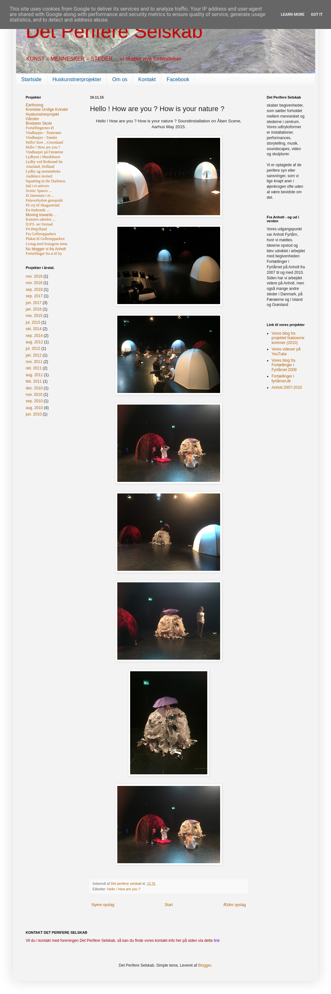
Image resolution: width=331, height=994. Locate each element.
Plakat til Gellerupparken (45, 238)
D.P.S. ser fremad (39, 224)
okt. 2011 (33, 368)
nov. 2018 (34, 283)
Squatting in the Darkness (46, 181)
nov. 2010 (34, 394)
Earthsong (34, 105)
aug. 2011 (34, 375)
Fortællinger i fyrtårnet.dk (283, 378)
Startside (31, 79)
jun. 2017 (33, 303)
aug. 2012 (34, 342)
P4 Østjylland (36, 229)
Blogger (204, 965)
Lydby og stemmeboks (43, 171)
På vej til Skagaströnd (42, 205)
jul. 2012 (33, 348)
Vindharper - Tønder (41, 137)
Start (169, 905)
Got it (317, 14)
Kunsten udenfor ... (40, 219)
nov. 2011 (34, 361)
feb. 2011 (34, 381)
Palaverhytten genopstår (44, 200)
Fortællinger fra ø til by (44, 253)
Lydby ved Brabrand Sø (44, 161)
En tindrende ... (37, 210)
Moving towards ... (41, 215)
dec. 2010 (34, 388)
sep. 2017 (34, 296)
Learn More (293, 14)
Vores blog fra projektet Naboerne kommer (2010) (288, 338)
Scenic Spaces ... (38, 190)
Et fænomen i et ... (40, 195)
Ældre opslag (234, 905)
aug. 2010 (34, 408)
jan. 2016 (33, 309)
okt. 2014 (33, 329)
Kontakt (147, 79)
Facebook (178, 79)
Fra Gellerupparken (41, 234)
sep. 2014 (34, 335)
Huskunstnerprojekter (76, 79)
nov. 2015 (34, 315)
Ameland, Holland (40, 166)
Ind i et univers (37, 186)
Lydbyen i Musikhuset (43, 157)
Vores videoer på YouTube (286, 351)
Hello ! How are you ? (123, 889)
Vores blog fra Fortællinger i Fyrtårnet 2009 (284, 365)
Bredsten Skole (39, 123)
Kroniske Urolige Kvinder (47, 109)
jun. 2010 (33, 414)
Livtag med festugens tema (46, 244)
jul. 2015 (33, 322)
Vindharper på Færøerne (44, 152)
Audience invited (39, 176)
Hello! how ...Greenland (44, 142)
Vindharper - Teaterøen (43, 132)
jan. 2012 (33, 355)
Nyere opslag (103, 905)
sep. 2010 (34, 401)
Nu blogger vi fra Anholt (46, 249)
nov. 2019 (34, 276)
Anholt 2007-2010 (287, 387)
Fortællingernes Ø (40, 128)
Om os (119, 79)
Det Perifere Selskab (114, 31)
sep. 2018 (34, 289)
